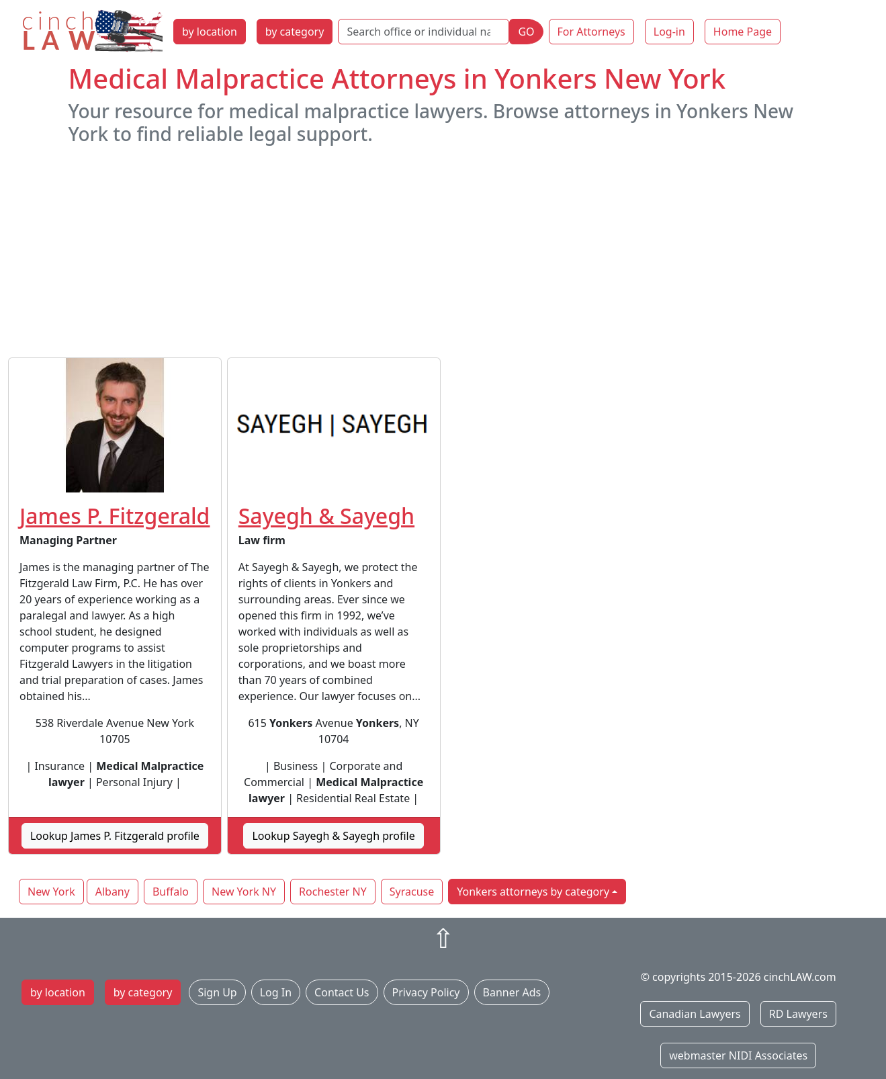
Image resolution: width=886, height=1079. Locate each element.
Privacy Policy (426, 992)
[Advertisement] (443, 251)
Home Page (742, 31)
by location (209, 31)
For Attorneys (591, 31)
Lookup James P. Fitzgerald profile (115, 835)
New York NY (244, 891)
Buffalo (170, 891)
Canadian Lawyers (694, 1013)
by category (294, 31)
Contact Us (341, 992)
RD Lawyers (798, 1013)
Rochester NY (333, 891)
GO (526, 31)
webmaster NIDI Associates (738, 1055)
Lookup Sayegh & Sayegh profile (333, 835)
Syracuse (412, 891)
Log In (276, 992)
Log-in (669, 31)
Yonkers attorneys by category (533, 891)
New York (51, 891)
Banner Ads (512, 992)
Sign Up (216, 992)
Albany (112, 891)
